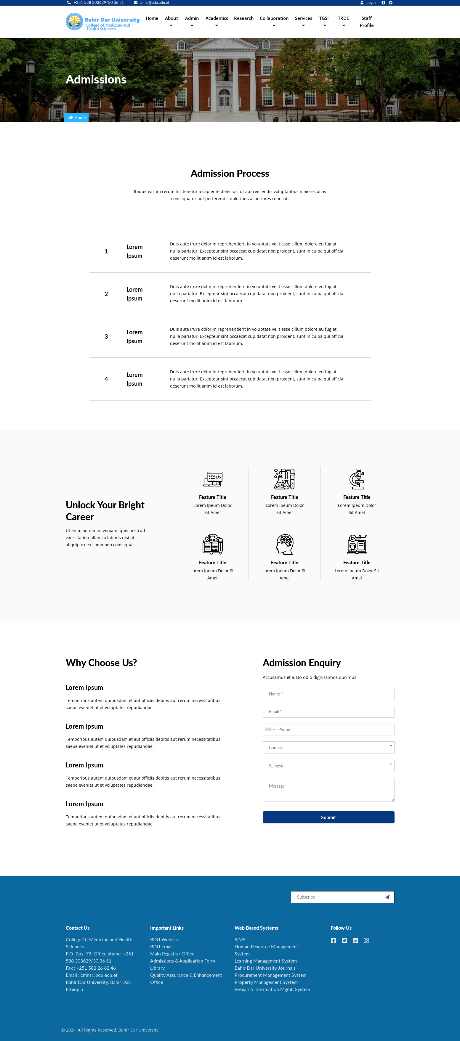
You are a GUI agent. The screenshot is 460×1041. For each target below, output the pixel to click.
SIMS (240, 939)
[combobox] (270, 732)
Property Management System (266, 982)
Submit (328, 820)
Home (152, 18)
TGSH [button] (325, 18)
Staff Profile (367, 21)
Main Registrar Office (172, 953)
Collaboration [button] (274, 18)
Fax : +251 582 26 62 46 (91, 968)
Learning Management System (266, 960)
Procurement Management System (271, 975)
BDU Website (164, 939)
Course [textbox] (275, 750)
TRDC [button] (344, 18)
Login (368, 2)
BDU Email (161, 946)
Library (157, 968)
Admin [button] (192, 18)
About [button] (171, 18)
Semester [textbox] (277, 768)
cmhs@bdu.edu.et (151, 2)
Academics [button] (217, 18)
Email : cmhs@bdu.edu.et (92, 975)
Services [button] (303, 18)
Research (244, 18)
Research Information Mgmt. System (272, 989)
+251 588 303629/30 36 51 (95, 2)
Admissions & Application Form (182, 960)
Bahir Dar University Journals (265, 968)
